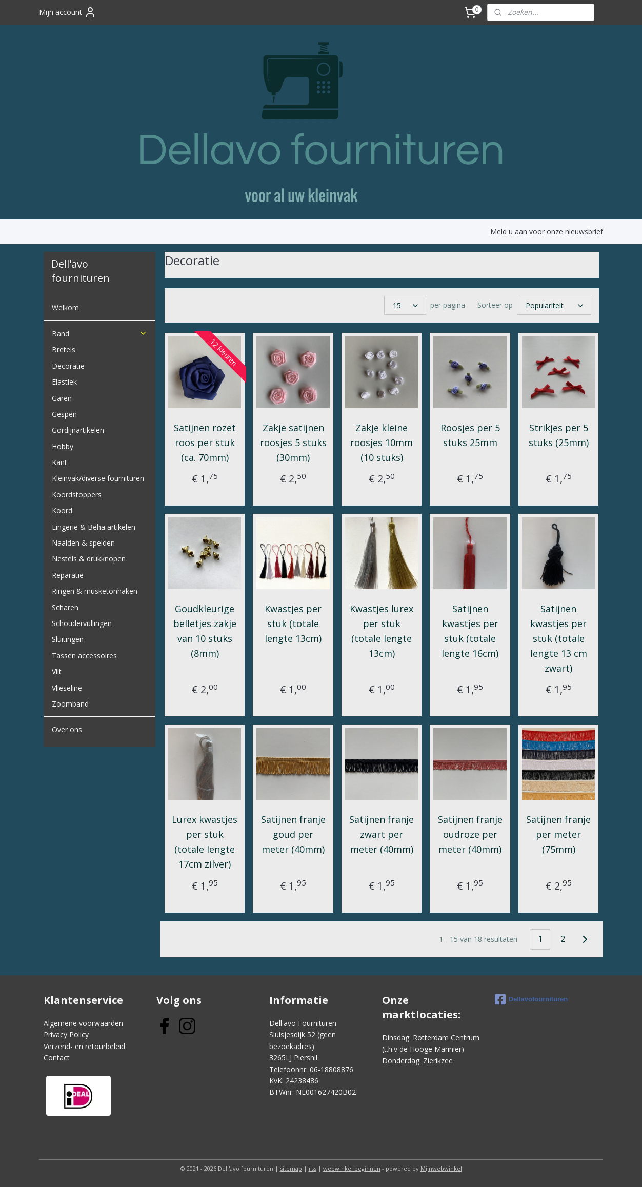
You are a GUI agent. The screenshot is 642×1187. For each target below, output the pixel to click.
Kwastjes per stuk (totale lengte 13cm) (293, 623)
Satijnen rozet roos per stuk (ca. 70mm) (204, 442)
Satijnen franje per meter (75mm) (558, 834)
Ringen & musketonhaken (94, 591)
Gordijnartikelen (78, 430)
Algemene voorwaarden (83, 1023)
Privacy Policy (66, 1034)
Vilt (57, 671)
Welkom (65, 307)
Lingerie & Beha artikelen (93, 527)
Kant (59, 462)
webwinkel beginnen (351, 1168)
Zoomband (70, 704)
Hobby (62, 446)
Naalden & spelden (83, 543)
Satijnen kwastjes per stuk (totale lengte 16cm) (470, 630)
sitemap (291, 1168)
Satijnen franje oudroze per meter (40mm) (469, 834)
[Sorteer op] (553, 305)
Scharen (65, 607)
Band (99, 333)
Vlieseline (67, 688)
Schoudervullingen (82, 623)
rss (312, 1168)
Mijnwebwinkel (441, 1168)
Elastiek (64, 382)
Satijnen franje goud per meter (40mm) (292, 834)
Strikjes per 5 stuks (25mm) (558, 435)
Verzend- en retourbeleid (84, 1046)
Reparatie (68, 575)
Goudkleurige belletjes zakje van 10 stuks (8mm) (204, 630)
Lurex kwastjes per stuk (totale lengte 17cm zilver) (204, 841)
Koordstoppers (77, 494)
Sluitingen (68, 639)
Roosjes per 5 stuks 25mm (469, 435)
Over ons (67, 729)
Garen (62, 398)
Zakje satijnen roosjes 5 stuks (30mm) (292, 442)
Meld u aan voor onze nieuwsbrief (546, 231)
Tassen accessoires (84, 655)
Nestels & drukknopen (89, 559)
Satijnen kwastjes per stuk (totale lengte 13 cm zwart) (558, 638)
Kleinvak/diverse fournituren (98, 478)
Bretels (63, 349)
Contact (57, 1057)
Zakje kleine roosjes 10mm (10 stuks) (381, 442)
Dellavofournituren (531, 999)
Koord (62, 510)
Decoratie (68, 366)
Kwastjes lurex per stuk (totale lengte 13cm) (381, 630)
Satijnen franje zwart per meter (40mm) (381, 834)
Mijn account (67, 12)
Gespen (64, 414)
